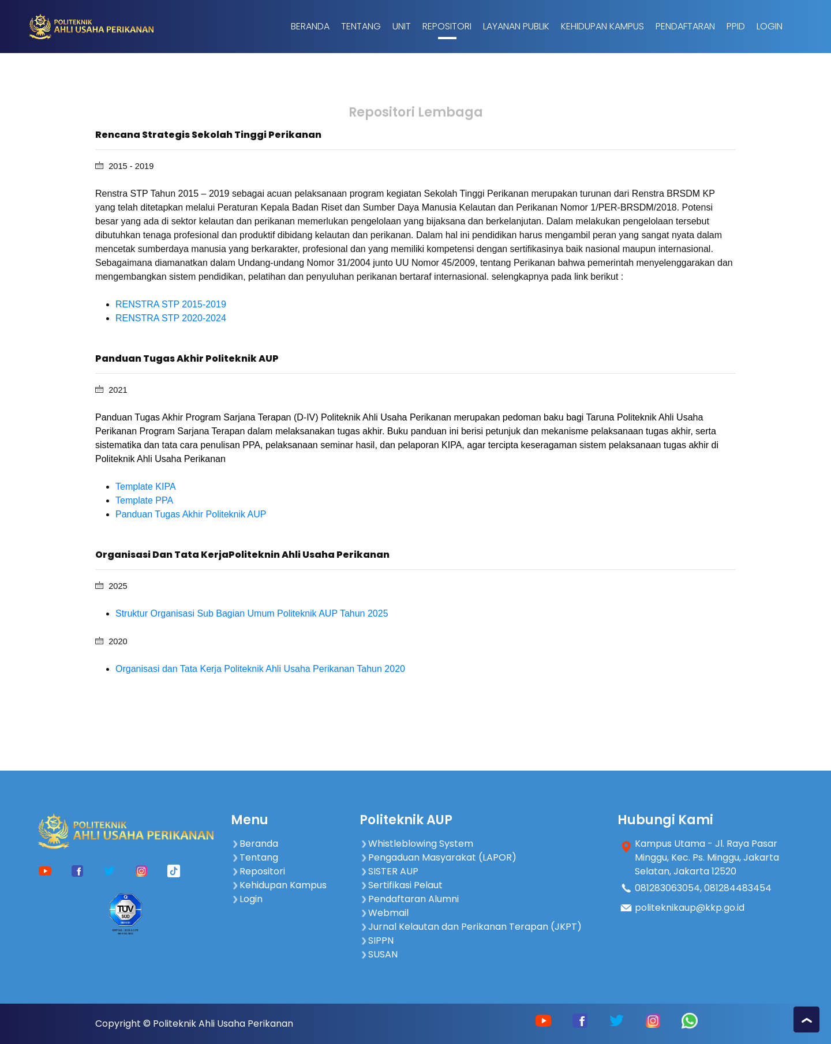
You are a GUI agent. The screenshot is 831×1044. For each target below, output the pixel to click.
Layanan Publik (516, 26)
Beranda (310, 26)
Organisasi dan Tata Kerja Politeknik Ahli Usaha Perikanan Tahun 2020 (260, 669)
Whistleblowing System (416, 843)
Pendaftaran (685, 26)
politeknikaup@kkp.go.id (689, 907)
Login (770, 26)
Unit (401, 26)
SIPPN (377, 940)
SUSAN (379, 954)
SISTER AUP (389, 871)
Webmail (384, 912)
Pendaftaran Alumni (409, 899)
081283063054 (667, 888)
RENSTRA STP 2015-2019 (170, 304)
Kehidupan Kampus (602, 26)
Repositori (446, 26)
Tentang (361, 26)
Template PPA (144, 500)
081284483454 (738, 888)
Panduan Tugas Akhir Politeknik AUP (191, 514)
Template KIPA (145, 486)
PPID (736, 26)
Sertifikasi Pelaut (401, 885)
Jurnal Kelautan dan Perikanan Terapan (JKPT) (471, 926)
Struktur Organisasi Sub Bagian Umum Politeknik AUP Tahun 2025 (251, 613)
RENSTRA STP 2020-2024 (170, 318)
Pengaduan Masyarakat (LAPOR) (438, 857)
